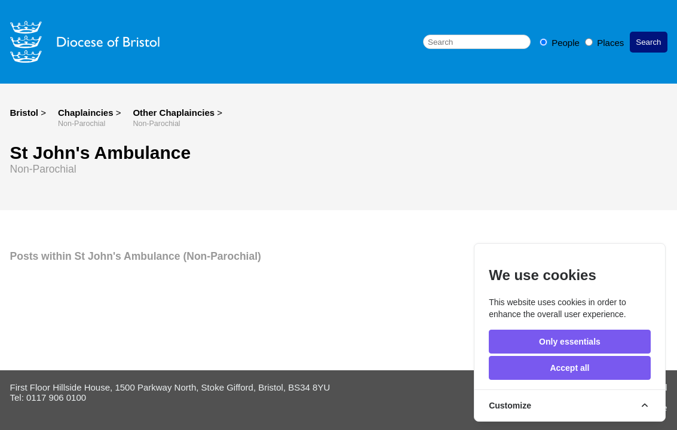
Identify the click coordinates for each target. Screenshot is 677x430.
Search (648, 42)
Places (604, 43)
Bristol (24, 113)
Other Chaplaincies (175, 113)
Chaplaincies (87, 113)
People (561, 43)
